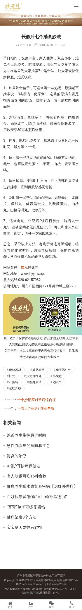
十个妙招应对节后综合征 (36, 400)
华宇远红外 (63, 370)
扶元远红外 (34, 376)
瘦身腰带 (35, 382)
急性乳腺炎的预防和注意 (28, 445)
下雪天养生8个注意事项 (35, 408)
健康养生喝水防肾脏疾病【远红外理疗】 (42, 486)
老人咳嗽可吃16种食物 (27, 476)
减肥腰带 (38, 370)
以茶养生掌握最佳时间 (26, 435)
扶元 (24, 267)
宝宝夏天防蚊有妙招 (24, 527)
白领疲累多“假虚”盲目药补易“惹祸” (37, 497)
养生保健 (25, 45)
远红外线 (15, 388)
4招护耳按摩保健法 (23, 466)
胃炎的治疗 (16, 456)
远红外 (57, 382)
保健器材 (15, 370)
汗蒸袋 (13, 382)
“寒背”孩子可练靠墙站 (26, 507)
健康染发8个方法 (22, 517)
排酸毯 (57, 376)
